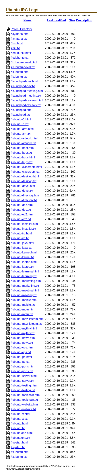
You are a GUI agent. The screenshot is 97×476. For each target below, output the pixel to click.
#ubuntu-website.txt (23, 409)
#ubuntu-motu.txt (22, 314)
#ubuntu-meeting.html (25, 290)
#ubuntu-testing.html (24, 385)
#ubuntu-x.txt (19, 418)
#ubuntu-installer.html (24, 223)
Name (28, 20)
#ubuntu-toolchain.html (25, 395)
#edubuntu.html (21, 52)
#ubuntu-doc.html (22, 204)
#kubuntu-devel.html (24, 62)
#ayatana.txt (19, 38)
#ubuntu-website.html (24, 404)
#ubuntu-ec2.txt (21, 219)
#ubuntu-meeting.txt (23, 295)
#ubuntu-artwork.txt (23, 143)
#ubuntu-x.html (20, 414)
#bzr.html (17, 43)
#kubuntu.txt (19, 76)
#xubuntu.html (20, 452)
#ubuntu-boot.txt (21, 152)
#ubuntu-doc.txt (21, 209)
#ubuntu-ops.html (22, 347)
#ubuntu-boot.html (22, 147)
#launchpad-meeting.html (27, 90)
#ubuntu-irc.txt (20, 238)
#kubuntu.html (20, 71)
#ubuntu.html (19, 423)
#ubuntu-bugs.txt (21, 162)
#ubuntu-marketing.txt (25, 285)
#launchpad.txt (20, 114)
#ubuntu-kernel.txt (22, 257)
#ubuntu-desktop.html (25, 176)
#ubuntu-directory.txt (24, 200)
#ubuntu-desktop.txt (23, 181)
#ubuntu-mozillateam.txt (26, 323)
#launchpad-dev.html (24, 81)
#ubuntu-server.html (23, 376)
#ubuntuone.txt (20, 437)
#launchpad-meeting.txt (26, 95)
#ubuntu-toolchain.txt (24, 399)
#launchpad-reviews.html (27, 100)
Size (72, 20)
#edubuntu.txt (19, 57)
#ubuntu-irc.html (21, 233)
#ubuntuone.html (21, 433)
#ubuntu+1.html (21, 119)
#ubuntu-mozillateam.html (27, 319)
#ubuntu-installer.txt (23, 228)
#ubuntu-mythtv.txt (22, 333)
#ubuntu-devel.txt (22, 190)
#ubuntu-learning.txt (23, 276)
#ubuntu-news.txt (22, 342)
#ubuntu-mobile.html (24, 299)
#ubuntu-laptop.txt (22, 266)
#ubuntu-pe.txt (20, 361)
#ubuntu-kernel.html (23, 252)
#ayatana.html (20, 33)
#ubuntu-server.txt (22, 380)
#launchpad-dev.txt (23, 86)
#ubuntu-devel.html (23, 185)
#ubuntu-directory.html (25, 195)
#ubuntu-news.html (23, 338)
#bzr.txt (15, 48)
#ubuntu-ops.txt (21, 352)
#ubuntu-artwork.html (24, 138)
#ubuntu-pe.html (21, 357)
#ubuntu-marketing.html (26, 280)
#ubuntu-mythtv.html (24, 328)
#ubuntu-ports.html (23, 366)
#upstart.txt (18, 447)
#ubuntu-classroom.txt (25, 171)
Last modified (56, 20)
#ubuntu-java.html (22, 242)
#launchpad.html (21, 109)
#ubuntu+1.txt (19, 124)
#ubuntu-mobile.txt (23, 304)
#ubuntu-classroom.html (26, 166)
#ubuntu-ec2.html (22, 214)
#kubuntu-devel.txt (23, 67)
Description (84, 20)
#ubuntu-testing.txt (23, 390)
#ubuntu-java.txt (21, 247)
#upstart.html (19, 442)
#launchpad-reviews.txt (26, 105)
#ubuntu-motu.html (23, 309)
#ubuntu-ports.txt (22, 371)
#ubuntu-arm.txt (21, 133)
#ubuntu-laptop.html (23, 261)
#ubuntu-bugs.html (23, 157)
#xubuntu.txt (19, 456)
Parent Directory (21, 29)
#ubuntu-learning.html (25, 271)
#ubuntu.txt (18, 428)
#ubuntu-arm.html (22, 128)
